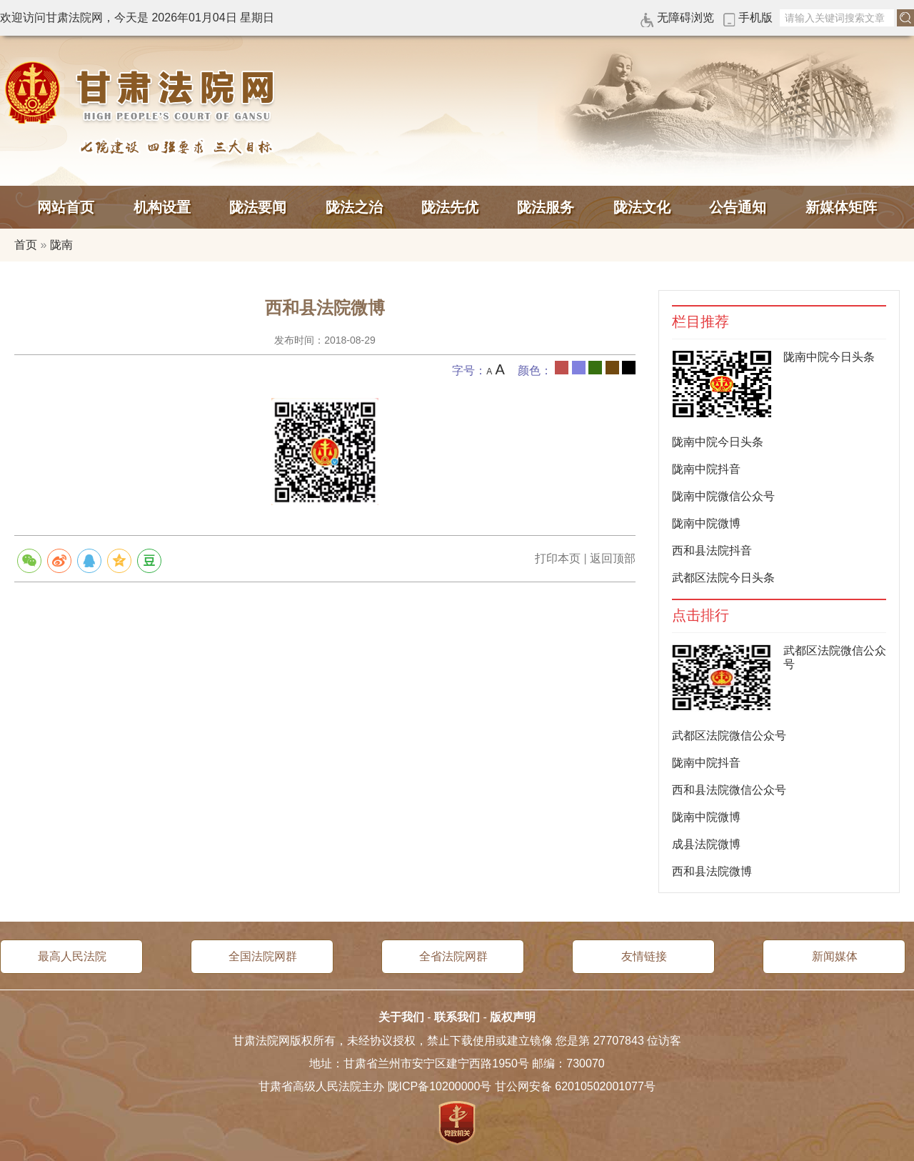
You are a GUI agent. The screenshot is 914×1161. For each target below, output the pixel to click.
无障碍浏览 (685, 17)
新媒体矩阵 (841, 207)
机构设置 (162, 207)
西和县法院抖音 (712, 550)
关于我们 (401, 1017)
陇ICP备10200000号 (440, 1086)
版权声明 (513, 1017)
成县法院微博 (706, 844)
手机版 (755, 17)
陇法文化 (642, 207)
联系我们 (457, 1017)
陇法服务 (545, 207)
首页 (25, 245)
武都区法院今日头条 (723, 578)
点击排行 (700, 615)
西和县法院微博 (712, 871)
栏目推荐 (700, 321)
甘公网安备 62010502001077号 (575, 1086)
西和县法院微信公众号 (729, 790)
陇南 (61, 245)
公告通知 (737, 207)
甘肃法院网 (143, 93)
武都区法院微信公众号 (729, 735)
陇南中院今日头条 (829, 357)
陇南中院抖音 (706, 469)
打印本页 (558, 558)
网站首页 (65, 207)
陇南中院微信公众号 (723, 496)
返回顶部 (613, 558)
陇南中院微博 (706, 523)
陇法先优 (449, 207)
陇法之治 (354, 207)
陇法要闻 (257, 207)
